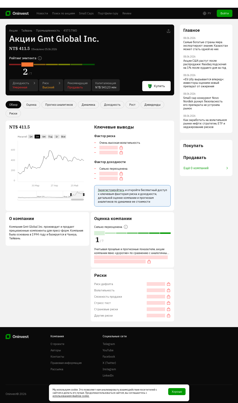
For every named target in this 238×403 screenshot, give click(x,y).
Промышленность (48, 30)
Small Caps (86, 5)
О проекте (57, 344)
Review (126, 5)
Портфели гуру (108, 5)
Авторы (56, 350)
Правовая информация (66, 363)
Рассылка (57, 369)
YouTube (108, 350)
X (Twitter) (109, 363)
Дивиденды (152, 104)
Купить (156, 86)
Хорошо (177, 391)
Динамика (88, 104)
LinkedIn (108, 375)
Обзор (13, 104)
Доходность (112, 104)
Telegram (109, 344)
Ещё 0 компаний (205, 168)
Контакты (57, 356)
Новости (42, 5)
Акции (13, 30)
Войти (224, 5)
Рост (132, 104)
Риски (13, 113)
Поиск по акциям (63, 5)
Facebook (109, 356)
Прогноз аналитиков (59, 104)
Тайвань (26, 30)
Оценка (31, 104)
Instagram (109, 369)
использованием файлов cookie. (71, 396)
